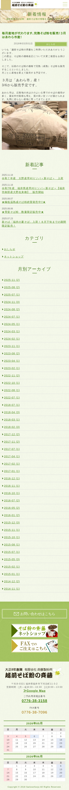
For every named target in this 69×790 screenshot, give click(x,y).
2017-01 (12, 471)
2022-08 (12, 390)
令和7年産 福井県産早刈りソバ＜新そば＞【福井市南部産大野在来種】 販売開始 (33, 190)
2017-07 (12, 449)
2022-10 (12, 382)
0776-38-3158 (34, 701)
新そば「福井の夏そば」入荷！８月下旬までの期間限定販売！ (34, 223)
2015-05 (12, 559)
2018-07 (12, 404)
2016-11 (12, 485)
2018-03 (12, 419)
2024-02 (12, 338)
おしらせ (50, 44)
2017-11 (12, 441)
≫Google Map (34, 690)
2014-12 (12, 581)
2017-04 (12, 456)
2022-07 (12, 397)
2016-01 (12, 515)
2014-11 (12, 588)
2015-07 (12, 552)
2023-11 (12, 346)
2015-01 (12, 574)
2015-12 (12, 522)
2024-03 (12, 331)
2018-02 (12, 427)
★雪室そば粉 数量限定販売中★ (23, 211)
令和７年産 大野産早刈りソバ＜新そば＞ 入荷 (32, 178)
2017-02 (12, 463)
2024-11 (12, 302)
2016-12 (12, 478)
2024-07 (12, 316)
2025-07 (12, 294)
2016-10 (12, 493)
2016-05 (12, 507)
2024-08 (12, 309)
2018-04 (12, 412)
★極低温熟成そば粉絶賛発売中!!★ (24, 202)
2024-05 (12, 324)
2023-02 (12, 368)
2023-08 (12, 353)
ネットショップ (14, 256)
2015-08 (12, 544)
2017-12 (12, 434)
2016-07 (12, 500)
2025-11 (12, 279)
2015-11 (12, 529)
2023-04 (12, 360)
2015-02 (12, 566)
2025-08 (12, 287)
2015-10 (12, 537)
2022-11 (12, 375)
